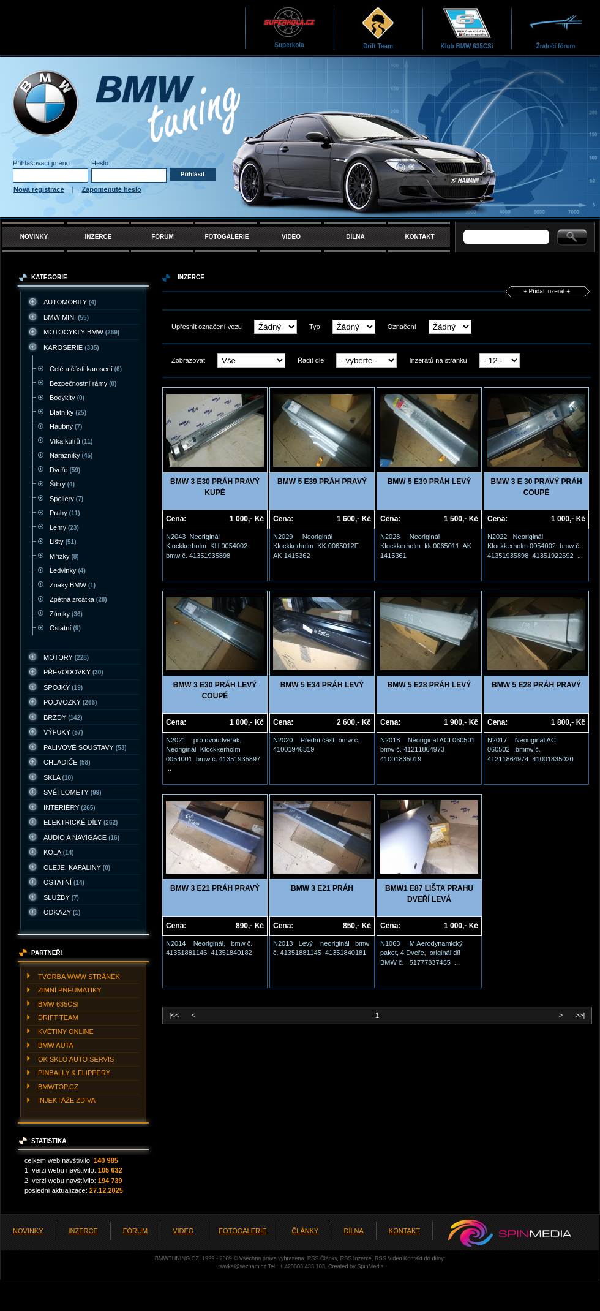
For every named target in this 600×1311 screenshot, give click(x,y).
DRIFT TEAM (58, 1017)
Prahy (65, 512)
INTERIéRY (69, 807)
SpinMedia (370, 1266)
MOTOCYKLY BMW (81, 332)
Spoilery (66, 498)
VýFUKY (63, 732)
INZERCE (98, 236)
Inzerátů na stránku (438, 360)
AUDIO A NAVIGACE (81, 837)
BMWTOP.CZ (58, 1086)
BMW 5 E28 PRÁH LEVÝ (429, 685)
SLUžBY (61, 897)
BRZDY (63, 717)
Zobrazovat (188, 360)
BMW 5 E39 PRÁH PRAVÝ (322, 481)
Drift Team (378, 28)
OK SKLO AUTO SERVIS (76, 1059)
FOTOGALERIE (226, 236)
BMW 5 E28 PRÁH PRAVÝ (536, 685)
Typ (314, 326)
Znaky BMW (73, 585)
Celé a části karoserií (86, 368)
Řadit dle (311, 360)
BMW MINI (66, 317)
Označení (402, 326)
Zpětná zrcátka (78, 599)
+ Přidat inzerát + (546, 291)
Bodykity (67, 397)
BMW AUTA (55, 1045)
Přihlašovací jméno (41, 163)
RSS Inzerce (355, 1258)
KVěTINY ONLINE (66, 1031)
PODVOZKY (70, 702)
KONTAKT (419, 236)
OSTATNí (63, 882)
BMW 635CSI (58, 1004)
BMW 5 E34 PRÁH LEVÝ (322, 685)
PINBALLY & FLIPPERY (74, 1072)
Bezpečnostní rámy (83, 383)
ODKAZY (61, 912)
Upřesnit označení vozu (206, 326)
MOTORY (66, 657)
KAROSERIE (71, 347)
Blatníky (68, 412)
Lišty (63, 541)
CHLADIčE (66, 762)
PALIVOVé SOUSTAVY (85, 747)
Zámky (66, 614)
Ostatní (65, 628)
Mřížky (64, 556)
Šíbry (62, 484)
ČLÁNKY (304, 1230)
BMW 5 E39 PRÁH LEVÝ (429, 481)
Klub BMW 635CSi (466, 28)
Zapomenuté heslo (111, 189)
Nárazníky (71, 455)
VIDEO (291, 236)
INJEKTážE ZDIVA (67, 1100)
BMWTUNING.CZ (177, 1258)
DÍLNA (355, 236)
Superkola (289, 27)
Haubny (66, 426)
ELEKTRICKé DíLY (80, 822)
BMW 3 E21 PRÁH (322, 888)
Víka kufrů (71, 441)
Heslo (99, 163)
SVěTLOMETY (72, 792)
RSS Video (388, 1258)
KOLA (58, 852)
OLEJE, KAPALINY (76, 867)
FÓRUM (162, 236)
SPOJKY (63, 687)
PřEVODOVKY (73, 672)
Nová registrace (38, 189)
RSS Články (322, 1258)
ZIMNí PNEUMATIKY (70, 990)
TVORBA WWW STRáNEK (79, 976)
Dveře (65, 470)
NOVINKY (34, 236)
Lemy (64, 527)
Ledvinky (68, 570)
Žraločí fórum (556, 28)
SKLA (58, 777)
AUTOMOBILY (69, 302)
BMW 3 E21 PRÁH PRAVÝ (215, 888)
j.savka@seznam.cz (241, 1266)
